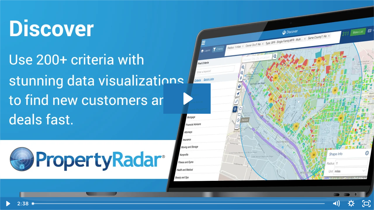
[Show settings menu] (351, 203)
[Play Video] (7, 203)
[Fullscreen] (366, 203)
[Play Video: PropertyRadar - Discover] (187, 98)
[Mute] (336, 203)
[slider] (179, 203)
